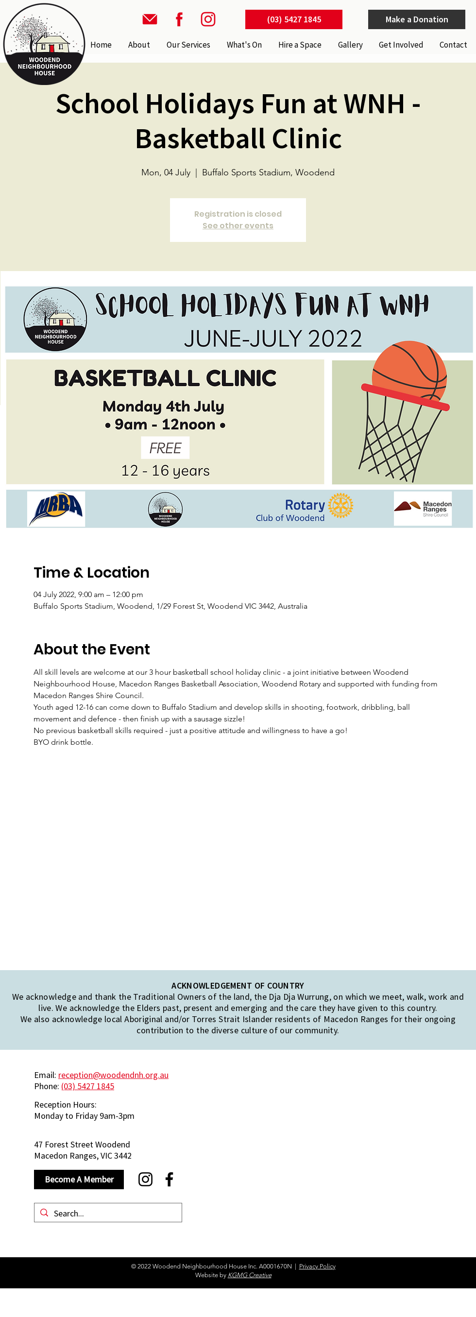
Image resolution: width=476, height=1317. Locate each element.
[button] (187, 44)
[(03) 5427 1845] (293, 19)
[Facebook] (169, 1179)
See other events (238, 225)
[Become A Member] (79, 1179)
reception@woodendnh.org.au (113, 1074)
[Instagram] (145, 1179)
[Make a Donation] (416, 19)
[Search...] (107, 1213)
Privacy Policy (317, 1266)
